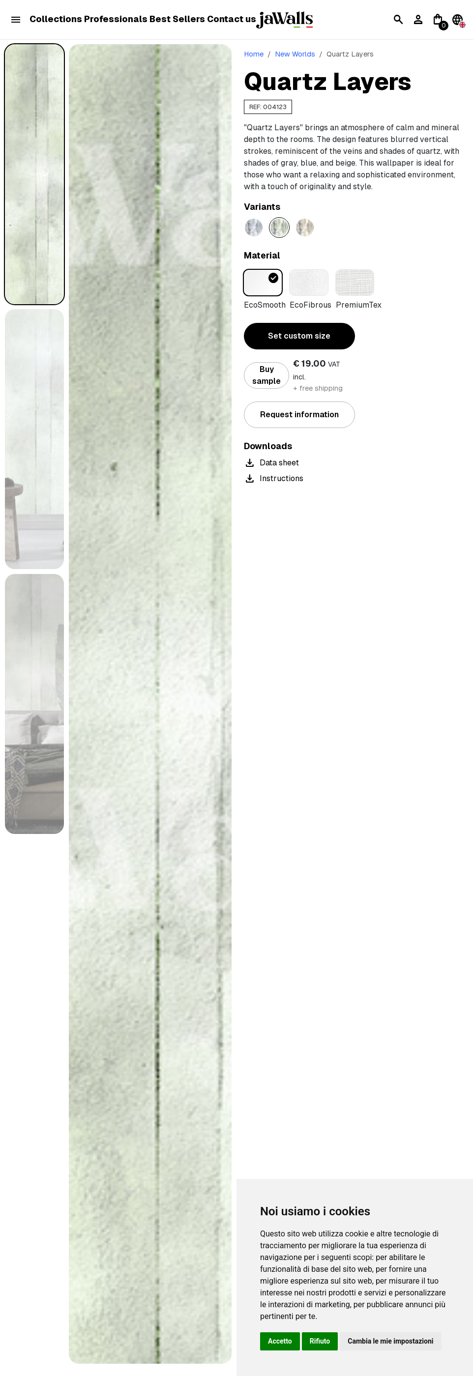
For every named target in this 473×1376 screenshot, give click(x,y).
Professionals (116, 19)
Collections (56, 19)
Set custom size (299, 336)
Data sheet (271, 463)
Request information (299, 414)
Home (254, 54)
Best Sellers (177, 19)
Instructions (273, 479)
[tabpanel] (150, 704)
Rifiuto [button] (320, 1341)
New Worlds (295, 54)
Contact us (231, 19)
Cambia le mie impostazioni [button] (390, 1341)
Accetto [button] (280, 1341)
